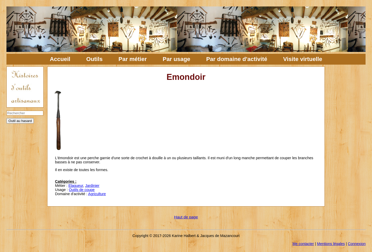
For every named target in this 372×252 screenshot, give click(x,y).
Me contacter (303, 244)
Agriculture (97, 194)
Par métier (132, 59)
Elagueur (75, 186)
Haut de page (186, 217)
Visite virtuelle (302, 59)
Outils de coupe (82, 190)
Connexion (357, 244)
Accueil (60, 59)
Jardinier (92, 186)
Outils (94, 59)
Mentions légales (331, 244)
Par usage (176, 59)
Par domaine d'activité (236, 59)
